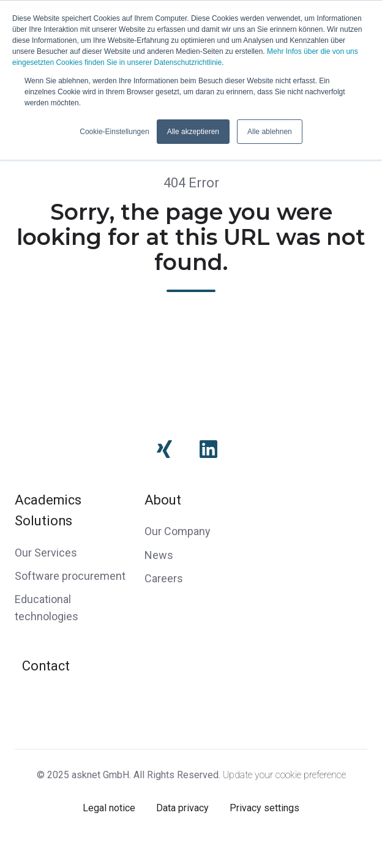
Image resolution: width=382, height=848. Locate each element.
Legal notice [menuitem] (109, 808)
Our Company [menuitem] (177, 531)
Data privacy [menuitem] (182, 808)
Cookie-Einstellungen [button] (114, 131)
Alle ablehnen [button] (269, 131)
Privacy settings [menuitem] (264, 808)
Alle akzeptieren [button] (193, 131)
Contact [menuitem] (46, 666)
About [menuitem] (162, 500)
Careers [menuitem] (163, 578)
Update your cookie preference (284, 775)
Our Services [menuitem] (46, 552)
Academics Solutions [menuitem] (48, 510)
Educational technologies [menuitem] (46, 608)
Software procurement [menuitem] (70, 575)
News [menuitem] (158, 555)
